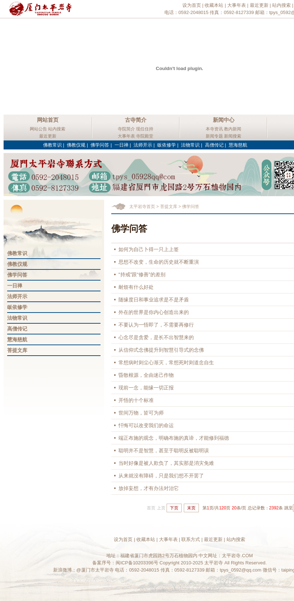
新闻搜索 (232, 136)
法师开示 (143, 145)
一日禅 (122, 145)
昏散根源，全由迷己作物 (146, 375)
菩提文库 (17, 350)
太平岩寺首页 (142, 206)
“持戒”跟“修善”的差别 (141, 274)
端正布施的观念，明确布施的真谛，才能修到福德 (173, 438)
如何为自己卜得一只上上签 (148, 249)
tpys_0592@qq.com (240, 570)
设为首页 (191, 5)
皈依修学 (166, 145)
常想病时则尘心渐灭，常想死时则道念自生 (166, 362)
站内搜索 (281, 5)
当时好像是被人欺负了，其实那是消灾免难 (166, 463)
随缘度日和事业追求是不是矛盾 (153, 299)
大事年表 (236, 5)
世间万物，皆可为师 (141, 413)
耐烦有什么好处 (136, 287)
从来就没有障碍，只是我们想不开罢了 (161, 476)
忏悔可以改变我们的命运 (146, 425)
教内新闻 (232, 128)
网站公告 (38, 128)
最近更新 (259, 5)
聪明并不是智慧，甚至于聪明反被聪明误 (163, 450)
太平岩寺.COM (237, 555)
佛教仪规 (76, 145)
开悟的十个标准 (136, 400)
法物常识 (190, 145)
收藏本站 (214, 5)
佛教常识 (52, 145)
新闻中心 (223, 120)
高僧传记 (214, 145)
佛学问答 (99, 145)
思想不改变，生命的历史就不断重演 (158, 262)
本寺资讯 (214, 128)
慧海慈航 (238, 145)
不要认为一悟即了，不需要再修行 (156, 325)
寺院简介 (126, 128)
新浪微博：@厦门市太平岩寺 (83, 570)
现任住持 (144, 128)
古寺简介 (135, 120)
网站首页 (48, 120)
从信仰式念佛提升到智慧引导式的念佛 (161, 350)
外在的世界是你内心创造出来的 (153, 312)
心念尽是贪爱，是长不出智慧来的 (156, 337)
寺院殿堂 (144, 136)
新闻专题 (214, 136)
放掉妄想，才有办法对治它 (148, 488)
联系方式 (190, 539)
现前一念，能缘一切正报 (146, 387)
